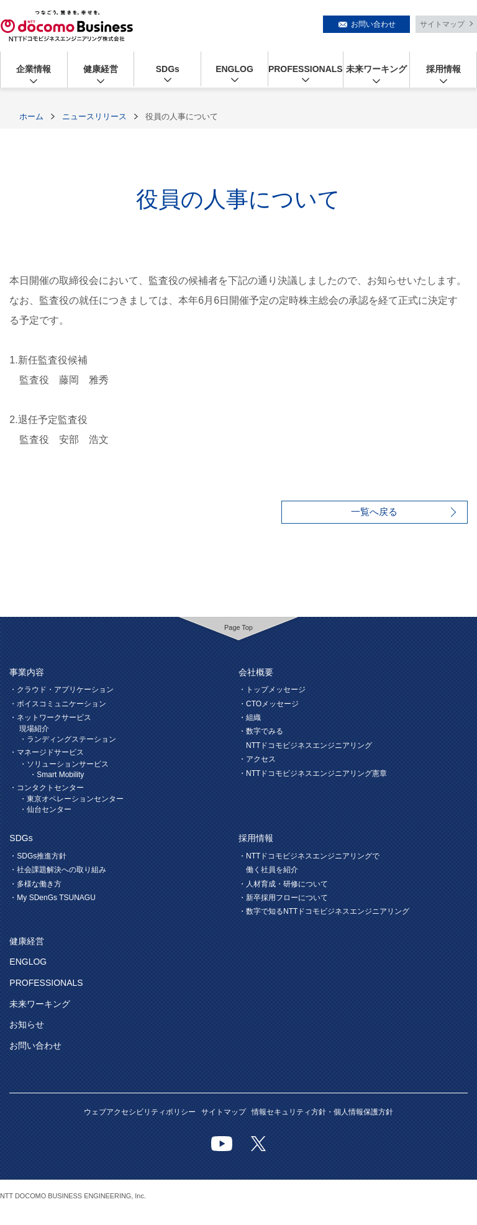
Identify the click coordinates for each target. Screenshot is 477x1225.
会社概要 (255, 672)
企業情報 (33, 69)
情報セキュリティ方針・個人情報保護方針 (322, 1112)
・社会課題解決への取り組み (57, 869)
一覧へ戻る (374, 511)
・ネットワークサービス (50, 717)
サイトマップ (442, 24)
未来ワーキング (376, 69)
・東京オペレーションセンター (71, 799)
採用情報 (443, 69)
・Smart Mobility (56, 774)
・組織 (249, 717)
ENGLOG (234, 69)
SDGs (167, 69)
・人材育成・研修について (283, 884)
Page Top (238, 627)
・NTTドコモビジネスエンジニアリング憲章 (312, 773)
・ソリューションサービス (64, 764)
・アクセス (257, 759)
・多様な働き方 (35, 884)
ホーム (31, 116)
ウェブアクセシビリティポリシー (140, 1112)
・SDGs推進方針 (37, 856)
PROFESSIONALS (305, 69)
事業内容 (26, 672)
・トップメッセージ (272, 689)
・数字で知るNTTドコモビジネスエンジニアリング (323, 911)
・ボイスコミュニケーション (57, 703)
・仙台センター (45, 809)
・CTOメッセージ (268, 703)
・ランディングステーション (67, 739)
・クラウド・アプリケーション (61, 689)
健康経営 (100, 69)
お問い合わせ (373, 24)
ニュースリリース (94, 116)
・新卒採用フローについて (283, 897)
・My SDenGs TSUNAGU (52, 897)
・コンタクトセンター (46, 787)
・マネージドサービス (46, 752)
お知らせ (26, 1024)
